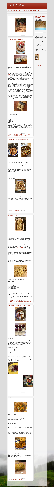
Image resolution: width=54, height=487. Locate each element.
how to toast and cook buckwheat (20, 211)
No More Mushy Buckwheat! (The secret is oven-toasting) (18, 139)
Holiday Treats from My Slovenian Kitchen (25, 11)
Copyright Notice (15, 11)
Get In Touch (39, 10)
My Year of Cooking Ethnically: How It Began (25, 10)
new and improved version (24, 428)
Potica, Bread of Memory (14, 10)
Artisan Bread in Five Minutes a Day (14, 134)
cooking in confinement (22, 134)
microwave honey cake (20, 301)
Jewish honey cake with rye (13, 301)
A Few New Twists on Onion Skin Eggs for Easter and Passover (19, 305)
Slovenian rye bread (25, 135)
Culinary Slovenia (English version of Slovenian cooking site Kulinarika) (39, 65)
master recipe (10, 74)
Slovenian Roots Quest (16, 5)
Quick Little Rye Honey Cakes (13, 215)
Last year (17, 340)
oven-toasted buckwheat (28, 211)
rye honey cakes (30, 301)
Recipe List (34, 10)
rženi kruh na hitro (20, 135)
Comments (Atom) (14, 483)
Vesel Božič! (10, 16)
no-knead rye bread (28, 134)
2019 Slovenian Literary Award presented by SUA (31, 13)
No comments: (18, 133)
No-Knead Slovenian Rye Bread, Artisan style (16, 39)
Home (9, 10)
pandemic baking (26, 301)
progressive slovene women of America (13, 135)
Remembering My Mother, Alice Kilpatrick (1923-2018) (15, 13)
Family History (10, 11)
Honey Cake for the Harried (19, 247)
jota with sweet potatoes (19, 479)
